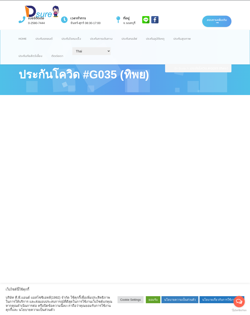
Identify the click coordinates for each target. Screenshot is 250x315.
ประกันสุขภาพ (182, 39)
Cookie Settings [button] (130, 299)
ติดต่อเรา (57, 56)
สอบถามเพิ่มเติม (217, 21)
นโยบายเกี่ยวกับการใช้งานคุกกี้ (222, 299)
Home (22, 39)
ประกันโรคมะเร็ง (71, 39)
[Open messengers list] (239, 301)
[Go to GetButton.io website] (239, 310)
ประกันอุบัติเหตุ (155, 39)
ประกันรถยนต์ (44, 39)
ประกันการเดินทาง (101, 39)
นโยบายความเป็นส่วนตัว (180, 299)
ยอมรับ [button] (153, 299)
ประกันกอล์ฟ (129, 39)
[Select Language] (91, 51)
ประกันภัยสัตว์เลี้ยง (30, 56)
